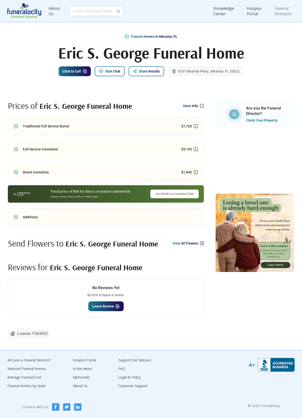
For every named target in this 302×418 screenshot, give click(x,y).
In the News (82, 368)
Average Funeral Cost (24, 377)
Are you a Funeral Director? (29, 360)
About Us (54, 11)
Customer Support (132, 385)
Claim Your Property (261, 120)
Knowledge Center (223, 11)
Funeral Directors (283, 11)
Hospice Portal (254, 11)
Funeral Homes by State (26, 385)
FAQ (121, 368)
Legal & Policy (129, 377)
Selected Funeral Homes (26, 368)
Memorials (81, 377)
